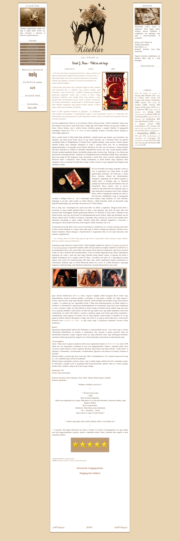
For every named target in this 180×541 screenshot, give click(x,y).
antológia (154, 93)
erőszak (152, 105)
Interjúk (32, 55)
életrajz (154, 102)
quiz (159, 130)
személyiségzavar (152, 136)
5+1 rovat (32, 58)
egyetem (143, 102)
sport (140, 136)
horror (158, 107)
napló (136, 128)
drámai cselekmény (152, 100)
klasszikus (138, 119)
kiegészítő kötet (152, 117)
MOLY (91, 69)
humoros (140, 109)
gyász (71, 460)
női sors (144, 128)
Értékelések (33, 47)
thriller (154, 140)
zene (141, 145)
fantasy (65, 460)
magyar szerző (146, 124)
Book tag (32, 61)
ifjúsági (150, 112)
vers (136, 145)
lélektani (145, 121)
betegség (137, 95)
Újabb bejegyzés (59, 527)
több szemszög (139, 143)
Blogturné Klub (32, 64)
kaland (75, 460)
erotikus (60, 460)
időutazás (137, 112)
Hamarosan (32, 50)
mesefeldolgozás (140, 126)
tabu (146, 140)
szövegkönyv (138, 140)
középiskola (150, 119)
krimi (136, 121)
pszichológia (151, 130)
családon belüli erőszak (147, 98)
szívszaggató (152, 138)
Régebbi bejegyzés (120, 527)
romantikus (83, 460)
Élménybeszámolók (32, 53)
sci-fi (158, 133)
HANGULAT (70, 69)
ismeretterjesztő (139, 114)
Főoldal (89, 527)
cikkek (158, 95)
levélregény (157, 121)
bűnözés (148, 95)
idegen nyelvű (153, 109)
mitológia (153, 126)
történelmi (152, 143)
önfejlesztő (154, 128)
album (136, 93)
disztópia (138, 100)
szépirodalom (139, 138)
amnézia (145, 93)
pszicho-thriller (140, 130)
